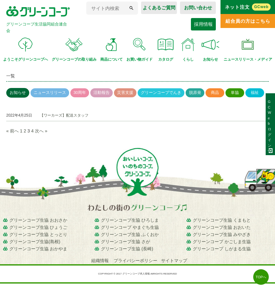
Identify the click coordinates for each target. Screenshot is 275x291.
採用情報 (203, 24)
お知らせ (18, 92)
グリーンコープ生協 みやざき (222, 234)
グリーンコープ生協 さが (125, 241)
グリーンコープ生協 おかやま (38, 248)
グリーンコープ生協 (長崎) (127, 248)
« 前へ (12, 130)
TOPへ (261, 277)
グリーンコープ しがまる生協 (222, 248)
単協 (235, 92)
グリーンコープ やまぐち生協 (130, 227)
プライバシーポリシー (135, 260)
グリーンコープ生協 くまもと (222, 220)
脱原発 (195, 92)
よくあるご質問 (159, 7)
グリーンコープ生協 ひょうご (38, 227)
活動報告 (101, 92)
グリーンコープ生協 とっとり (38, 234)
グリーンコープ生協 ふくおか (130, 234)
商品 (215, 92)
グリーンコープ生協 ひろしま (130, 220)
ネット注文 (248, 7)
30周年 (79, 92)
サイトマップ (174, 260)
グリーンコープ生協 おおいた (222, 227)
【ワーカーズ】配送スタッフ (64, 115)
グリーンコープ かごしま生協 (222, 241)
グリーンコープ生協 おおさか (38, 220)
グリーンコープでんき (161, 92)
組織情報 (100, 260)
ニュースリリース (50, 92)
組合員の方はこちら (247, 21)
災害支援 (125, 92)
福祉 (255, 92)
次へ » (41, 130)
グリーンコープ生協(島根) (34, 241)
